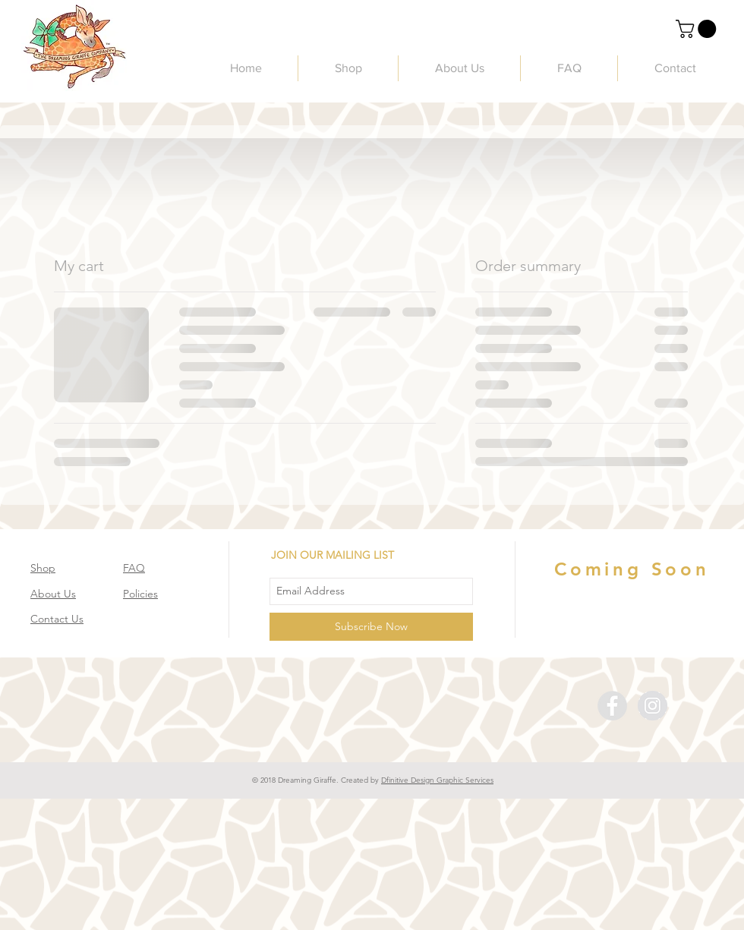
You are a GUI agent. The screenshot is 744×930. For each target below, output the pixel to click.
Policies (140, 594)
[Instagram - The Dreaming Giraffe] (652, 705)
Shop (42, 568)
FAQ (134, 568)
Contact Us (57, 619)
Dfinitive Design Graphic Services (437, 780)
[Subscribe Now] (371, 627)
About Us (53, 594)
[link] (698, 29)
